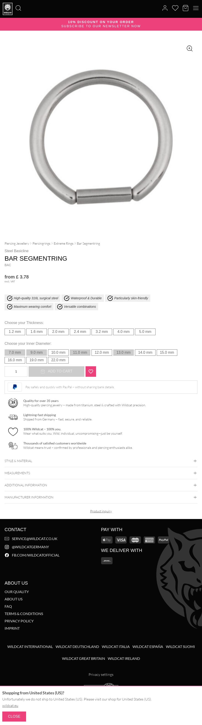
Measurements (101, 473)
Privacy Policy (19, 621)
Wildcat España (147, 646)
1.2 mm (15, 332)
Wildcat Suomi (180, 646)
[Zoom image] (190, 48)
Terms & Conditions (24, 613)
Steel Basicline (17, 251)
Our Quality (17, 592)
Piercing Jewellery (17, 243)
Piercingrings (41, 243)
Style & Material (101, 461)
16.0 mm (15, 360)
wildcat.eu (10, 705)
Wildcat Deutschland (77, 646)
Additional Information (101, 485)
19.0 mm (37, 360)
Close (14, 716)
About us (13, 599)
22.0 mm (58, 360)
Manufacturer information (101, 497)
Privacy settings (101, 674)
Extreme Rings (63, 243)
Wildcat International (30, 646)
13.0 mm (123, 352)
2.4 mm (80, 332)
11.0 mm (80, 352)
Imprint (12, 628)
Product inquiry (101, 511)
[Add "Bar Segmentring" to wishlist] (91, 371)
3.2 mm (102, 332)
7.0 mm (15, 352)
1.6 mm (36, 332)
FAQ (8, 606)
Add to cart (56, 371)
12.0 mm (102, 352)
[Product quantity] (16, 371)
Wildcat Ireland (124, 658)
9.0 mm (36, 352)
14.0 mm (145, 352)
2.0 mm (58, 332)
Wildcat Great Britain (83, 658)
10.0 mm (58, 352)
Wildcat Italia (116, 646)
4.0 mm (123, 332)
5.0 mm (145, 332)
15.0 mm (167, 352)
